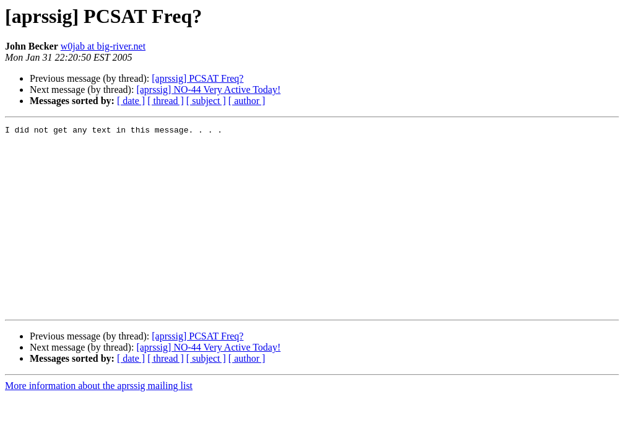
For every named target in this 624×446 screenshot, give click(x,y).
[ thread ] (165, 100)
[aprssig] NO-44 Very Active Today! (208, 89)
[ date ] (131, 100)
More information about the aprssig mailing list (99, 423)
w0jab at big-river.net (103, 46)
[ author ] (247, 100)
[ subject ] (206, 100)
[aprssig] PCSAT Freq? (197, 78)
